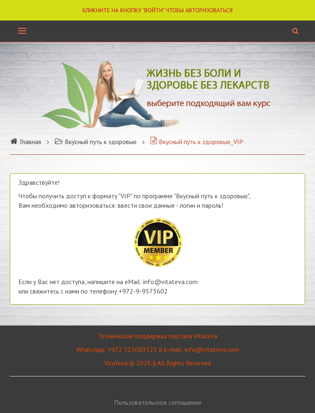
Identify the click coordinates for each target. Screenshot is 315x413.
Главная (25, 142)
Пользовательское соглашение (157, 402)
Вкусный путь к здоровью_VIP (196, 142)
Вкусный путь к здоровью (96, 142)
